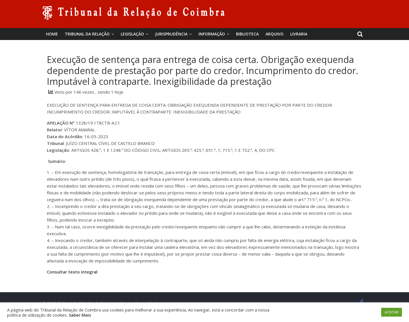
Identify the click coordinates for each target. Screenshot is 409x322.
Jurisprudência (171, 34)
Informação (212, 34)
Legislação (132, 34)
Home (52, 34)
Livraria (298, 34)
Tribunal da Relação (87, 34)
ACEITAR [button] (391, 312)
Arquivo (274, 34)
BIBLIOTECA (247, 34)
